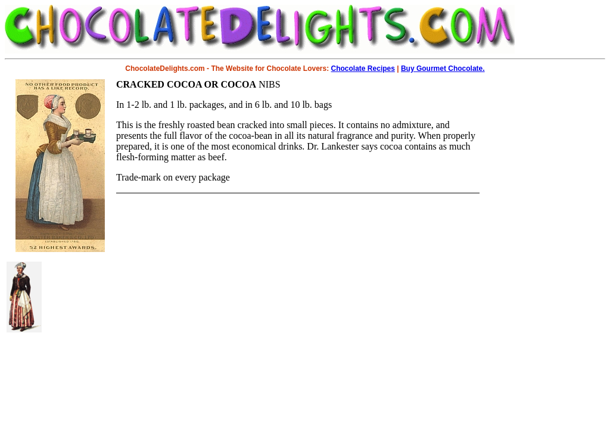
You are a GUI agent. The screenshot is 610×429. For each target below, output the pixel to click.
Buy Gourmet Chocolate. (443, 68)
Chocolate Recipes (363, 68)
